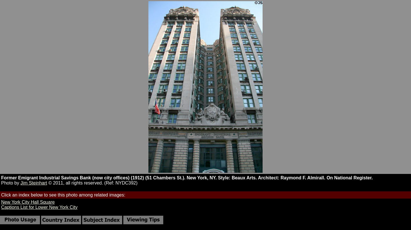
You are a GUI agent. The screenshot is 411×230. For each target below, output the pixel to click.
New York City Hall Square (28, 202)
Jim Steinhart (34, 183)
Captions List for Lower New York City (39, 207)
